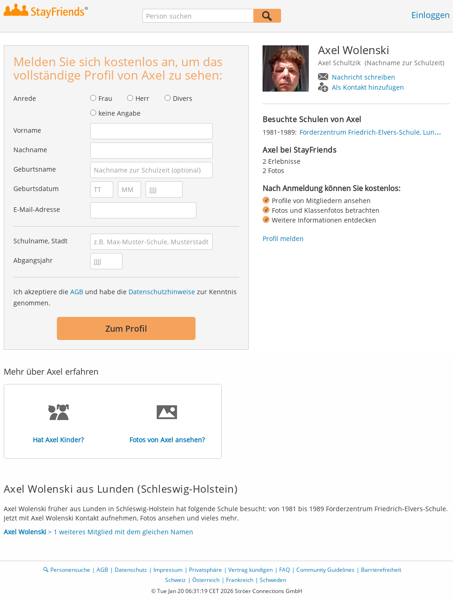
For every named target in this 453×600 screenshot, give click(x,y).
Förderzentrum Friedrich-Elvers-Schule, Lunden (373, 132)
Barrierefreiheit (381, 570)
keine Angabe (119, 113)
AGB (76, 291)
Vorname (27, 130)
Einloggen (430, 14)
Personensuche (70, 570)
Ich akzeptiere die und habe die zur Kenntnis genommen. (125, 297)
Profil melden (283, 238)
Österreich (206, 580)
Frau (105, 98)
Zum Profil (126, 328)
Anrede (24, 98)
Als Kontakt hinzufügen (368, 87)
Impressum (168, 570)
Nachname (30, 149)
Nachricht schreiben (363, 77)
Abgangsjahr (33, 260)
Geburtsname (34, 169)
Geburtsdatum (36, 188)
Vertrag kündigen (250, 570)
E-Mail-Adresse (36, 209)
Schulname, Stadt (40, 240)
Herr (142, 98)
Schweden (273, 580)
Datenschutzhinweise (162, 291)
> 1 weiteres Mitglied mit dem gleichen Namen (98, 531)
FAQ (284, 570)
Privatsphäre (205, 570)
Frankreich (239, 580)
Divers (182, 98)
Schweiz (175, 580)
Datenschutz (131, 570)
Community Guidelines (325, 570)
